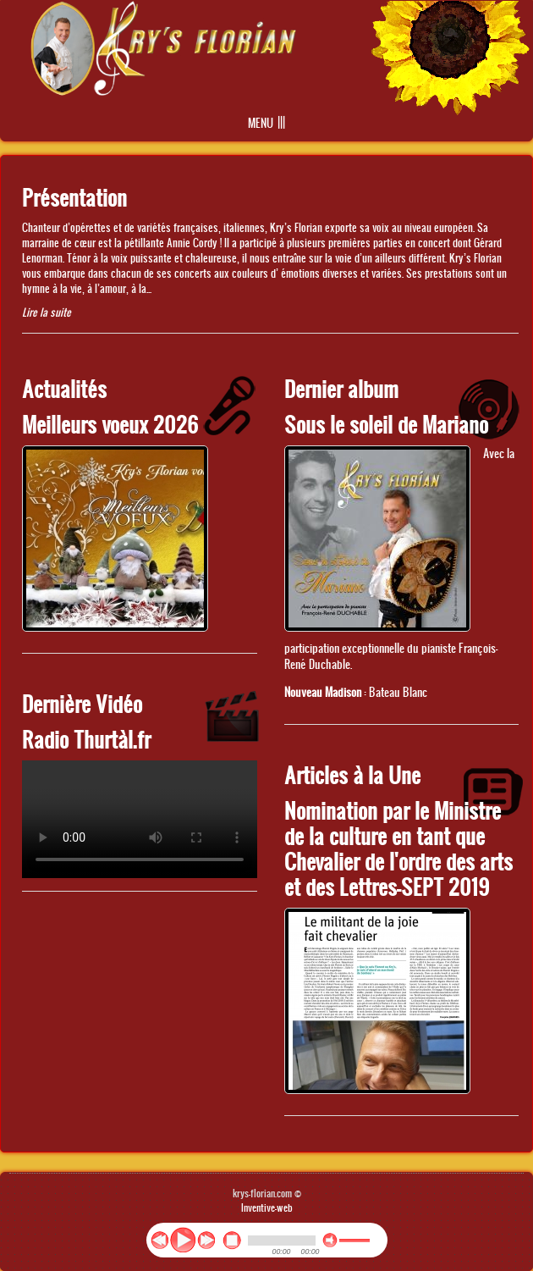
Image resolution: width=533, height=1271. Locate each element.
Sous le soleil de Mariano (386, 424)
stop (232, 1240)
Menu (260, 123)
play (182, 1239)
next (206, 1240)
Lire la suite (46, 312)
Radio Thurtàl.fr (86, 739)
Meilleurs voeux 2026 (110, 424)
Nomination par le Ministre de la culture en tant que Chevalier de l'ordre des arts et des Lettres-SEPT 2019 (398, 848)
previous (159, 1240)
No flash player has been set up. (139, 819)
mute (330, 1240)
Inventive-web (267, 1207)
